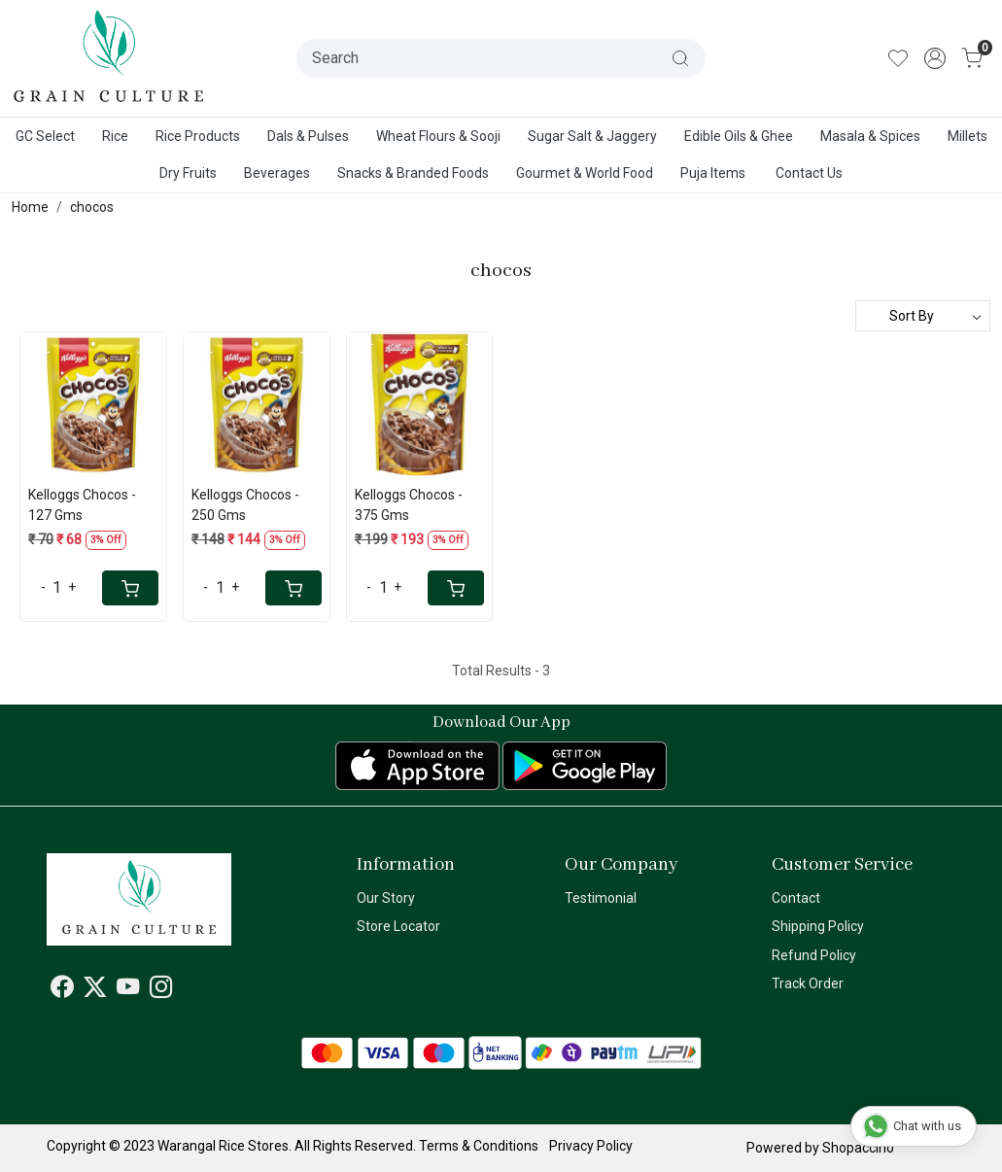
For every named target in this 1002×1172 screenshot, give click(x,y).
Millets (967, 136)
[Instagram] (161, 990)
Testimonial (601, 898)
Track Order (808, 983)
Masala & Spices (870, 136)
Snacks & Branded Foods (413, 173)
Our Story (386, 898)
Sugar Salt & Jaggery (592, 136)
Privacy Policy (591, 1146)
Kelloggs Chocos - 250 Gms (245, 505)
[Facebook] (62, 990)
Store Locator (398, 926)
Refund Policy (814, 955)
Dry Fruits (188, 173)
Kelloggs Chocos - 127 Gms (82, 505)
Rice (115, 136)
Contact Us (809, 173)
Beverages (277, 173)
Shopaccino (858, 1147)
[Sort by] (922, 315)
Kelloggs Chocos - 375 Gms (409, 505)
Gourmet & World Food (584, 173)
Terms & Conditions (478, 1146)
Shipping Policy (818, 926)
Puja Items (712, 173)
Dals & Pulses (308, 136)
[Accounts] (934, 58)
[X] (95, 990)
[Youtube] (128, 990)
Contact (796, 898)
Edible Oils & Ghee (738, 136)
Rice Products (197, 136)
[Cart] (130, 587)
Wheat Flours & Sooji (438, 136)
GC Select (45, 136)
